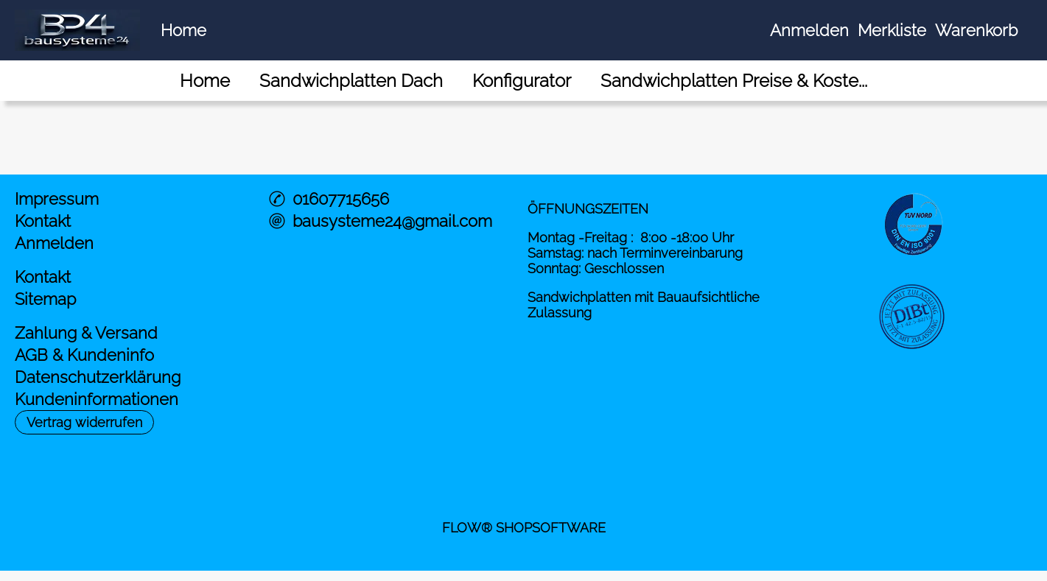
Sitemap (45, 299)
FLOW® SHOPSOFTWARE (524, 527)
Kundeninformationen (96, 399)
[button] (84, 422)
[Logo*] (77, 15)
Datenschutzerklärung (98, 377)
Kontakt (43, 220)
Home (183, 30)
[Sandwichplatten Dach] (351, 80)
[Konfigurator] (522, 80)
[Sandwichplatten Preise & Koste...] (734, 80)
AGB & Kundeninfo (84, 355)
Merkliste (892, 30)
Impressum (57, 198)
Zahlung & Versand (86, 332)
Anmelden (809, 30)
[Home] (205, 80)
